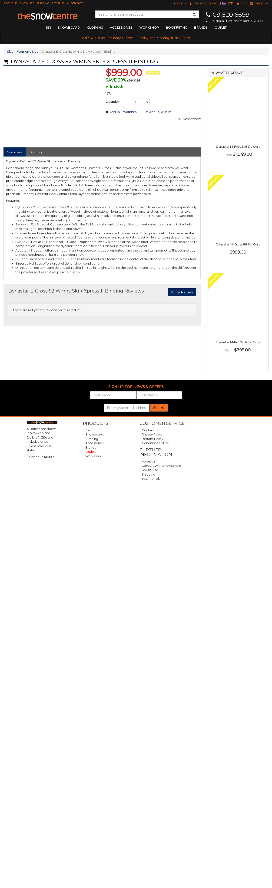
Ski (87, 430)
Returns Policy (152, 439)
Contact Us (150, 430)
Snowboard (94, 434)
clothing (95, 27)
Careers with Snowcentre (161, 465)
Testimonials (151, 478)
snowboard (69, 27)
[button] (180, 3)
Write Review (182, 292)
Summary (14, 152)
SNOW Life (27, 3)
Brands (201, 27)
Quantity (112, 101)
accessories (121, 27)
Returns (58, 3)
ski (48, 27)
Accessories (94, 443)
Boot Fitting (176, 27)
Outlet (220, 27)
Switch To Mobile (42, 457)
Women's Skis (27, 51)
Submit (159, 408)
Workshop (149, 27)
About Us (10, 3)
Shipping (42, 3)
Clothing (91, 439)
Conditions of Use (155, 443)
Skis (10, 51)
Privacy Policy (152, 434)
